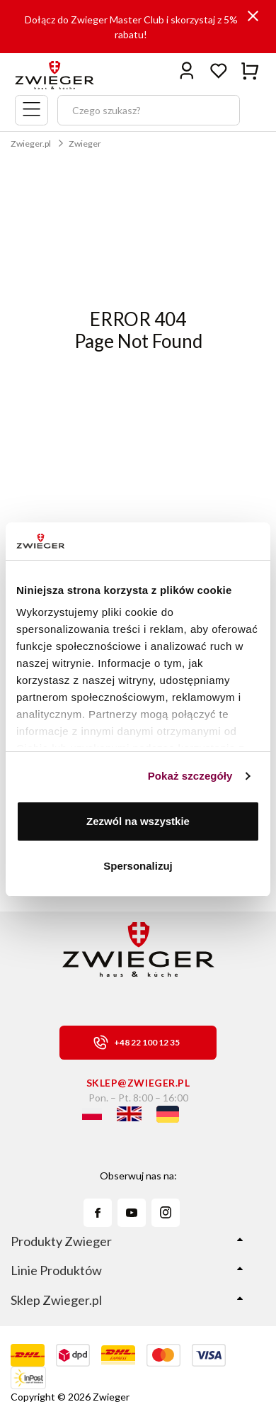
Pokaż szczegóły (190, 776)
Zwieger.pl (31, 143)
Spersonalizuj (138, 866)
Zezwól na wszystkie (138, 821)
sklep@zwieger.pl (138, 1083)
